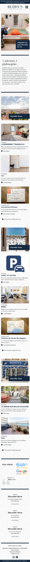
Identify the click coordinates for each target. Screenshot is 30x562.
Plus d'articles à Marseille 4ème (11, 450)
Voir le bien (5, 151)
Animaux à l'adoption (15, 551)
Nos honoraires (15, 550)
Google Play (16, 2)
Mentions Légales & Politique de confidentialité (15, 548)
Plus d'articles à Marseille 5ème (11, 219)
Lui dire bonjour (6, 182)
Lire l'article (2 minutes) (8, 345)
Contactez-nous (15, 553)
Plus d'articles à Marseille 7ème (11, 350)
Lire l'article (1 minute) (8, 214)
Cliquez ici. (24, 560)
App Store (22, 2)
